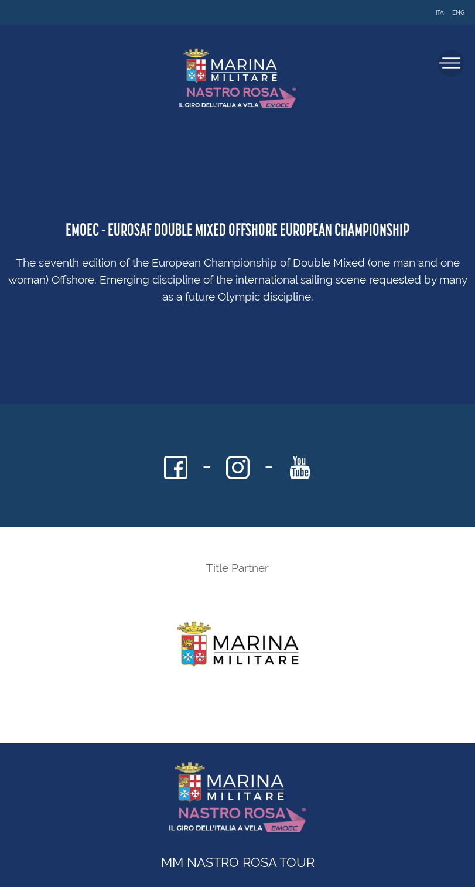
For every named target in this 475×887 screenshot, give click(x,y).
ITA (440, 12)
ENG (458, 12)
